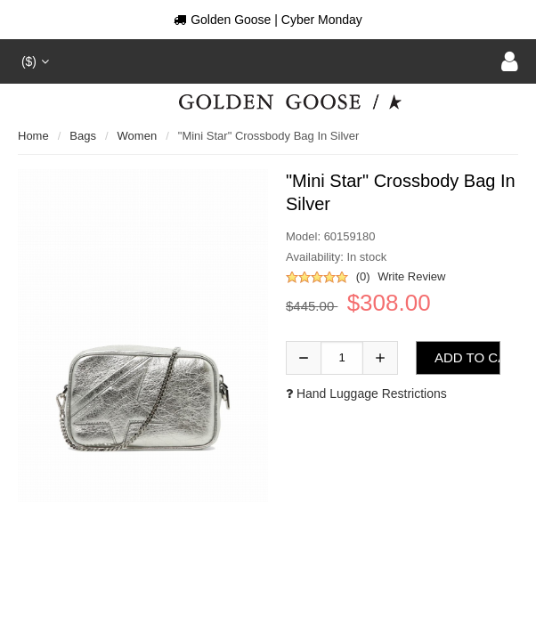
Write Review (411, 276)
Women (138, 135)
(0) (363, 276)
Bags (82, 135)
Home (33, 135)
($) (33, 61)
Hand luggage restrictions (366, 393)
